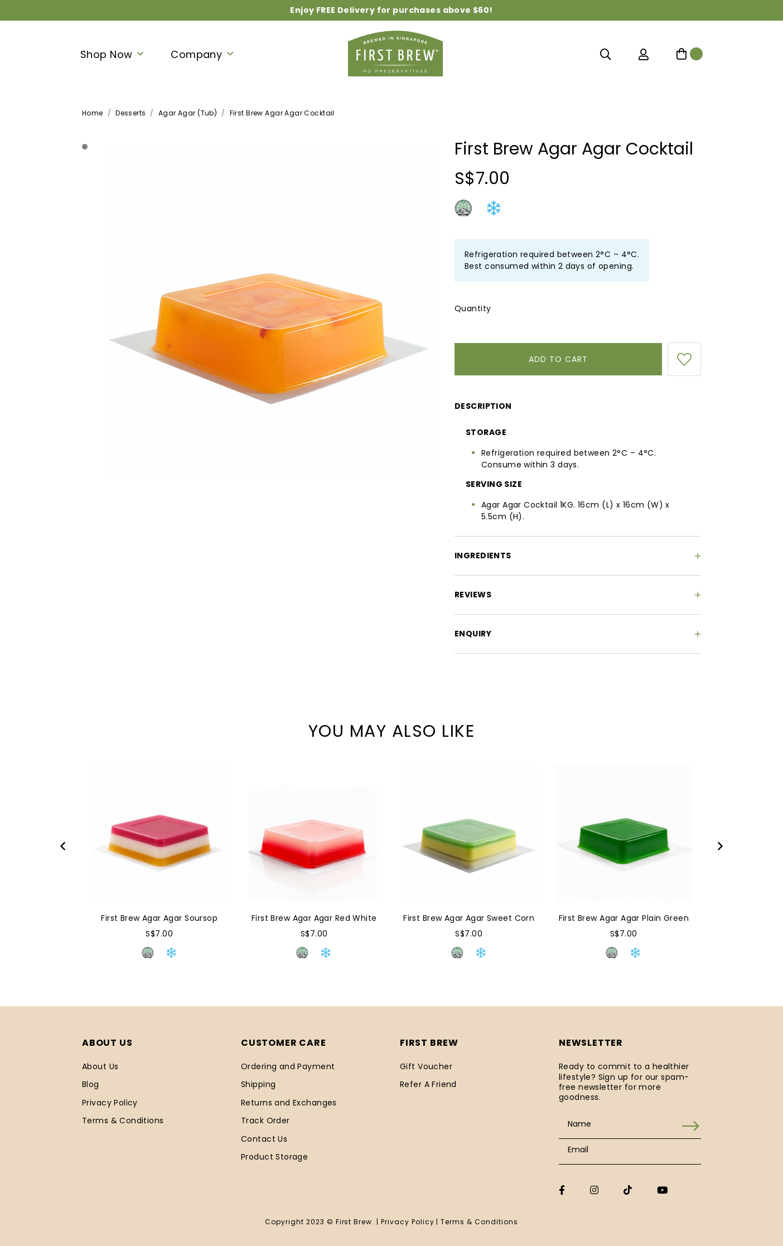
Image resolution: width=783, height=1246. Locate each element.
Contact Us (264, 1138)
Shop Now (106, 54)
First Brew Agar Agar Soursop (159, 918)
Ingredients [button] (578, 555)
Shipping (258, 1084)
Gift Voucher (426, 1066)
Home (92, 113)
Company (196, 54)
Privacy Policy (110, 1102)
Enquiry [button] (578, 633)
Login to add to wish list (684, 359)
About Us (100, 1066)
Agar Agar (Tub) (187, 113)
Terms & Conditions (123, 1120)
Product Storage (274, 1156)
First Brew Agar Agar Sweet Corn (468, 918)
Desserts (130, 113)
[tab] (578, 404)
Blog (90, 1084)
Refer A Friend (428, 1084)
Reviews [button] (578, 594)
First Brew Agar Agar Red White (314, 918)
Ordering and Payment (288, 1066)
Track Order (265, 1120)
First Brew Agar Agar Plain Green (624, 918)
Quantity (473, 308)
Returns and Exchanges (289, 1102)
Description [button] (483, 406)
